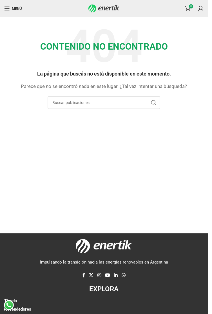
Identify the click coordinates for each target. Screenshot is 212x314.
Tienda (10, 300)
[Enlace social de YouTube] (107, 275)
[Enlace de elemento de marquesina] (62, 198)
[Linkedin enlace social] (116, 275)
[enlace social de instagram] (99, 275)
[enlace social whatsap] (123, 275)
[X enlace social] (91, 275)
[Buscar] (104, 102)
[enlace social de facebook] (84, 275)
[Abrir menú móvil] (13, 8)
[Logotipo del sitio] (103, 8)
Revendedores (17, 309)
